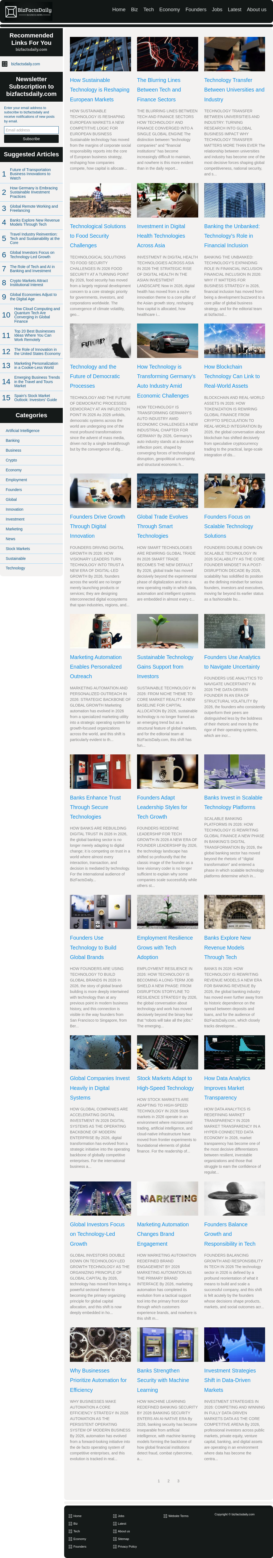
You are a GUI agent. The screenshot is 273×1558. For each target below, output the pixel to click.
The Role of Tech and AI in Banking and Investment (32, 268)
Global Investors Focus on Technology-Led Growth (32, 254)
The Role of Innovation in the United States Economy (37, 351)
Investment (15, 519)
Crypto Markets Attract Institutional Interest (29, 282)
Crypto (11, 460)
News (10, 539)
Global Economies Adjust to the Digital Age (33, 296)
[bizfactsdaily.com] (26, 11)
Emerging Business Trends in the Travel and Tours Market (37, 381)
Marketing (14, 529)
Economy (169, 9)
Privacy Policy (127, 1546)
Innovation (14, 509)
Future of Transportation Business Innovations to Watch (30, 173)
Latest (235, 9)
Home (119, 9)
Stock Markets (18, 548)
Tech (148, 9)
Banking (13, 440)
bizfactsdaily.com (25, 64)
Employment (16, 480)
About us (256, 9)
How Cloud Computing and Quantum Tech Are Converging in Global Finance (37, 315)
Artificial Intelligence (23, 430)
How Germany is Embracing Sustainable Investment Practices (34, 192)
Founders (195, 9)
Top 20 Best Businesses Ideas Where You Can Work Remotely (34, 335)
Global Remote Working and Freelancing (34, 208)
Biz (134, 9)
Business (13, 450)
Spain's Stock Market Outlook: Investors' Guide (35, 397)
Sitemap (123, 1539)
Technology (15, 568)
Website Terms (178, 1516)
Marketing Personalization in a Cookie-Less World (36, 365)
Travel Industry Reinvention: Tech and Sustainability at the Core (35, 238)
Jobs (217, 9)
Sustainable (16, 558)
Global (11, 499)
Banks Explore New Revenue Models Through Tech (35, 222)
